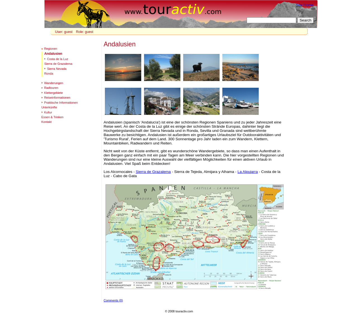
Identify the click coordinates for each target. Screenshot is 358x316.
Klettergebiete (53, 92)
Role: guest (84, 32)
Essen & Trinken (52, 117)
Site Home (305, 5)
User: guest (64, 32)
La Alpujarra (247, 172)
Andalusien (53, 54)
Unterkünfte (49, 107)
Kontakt (46, 121)
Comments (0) (113, 300)
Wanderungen (53, 83)
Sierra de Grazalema (153, 172)
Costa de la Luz (57, 59)
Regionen (50, 48)
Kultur (48, 112)
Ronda (48, 73)
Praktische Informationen (61, 102)
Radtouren (51, 87)
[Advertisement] (304, 123)
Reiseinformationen (57, 97)
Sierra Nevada (57, 68)
